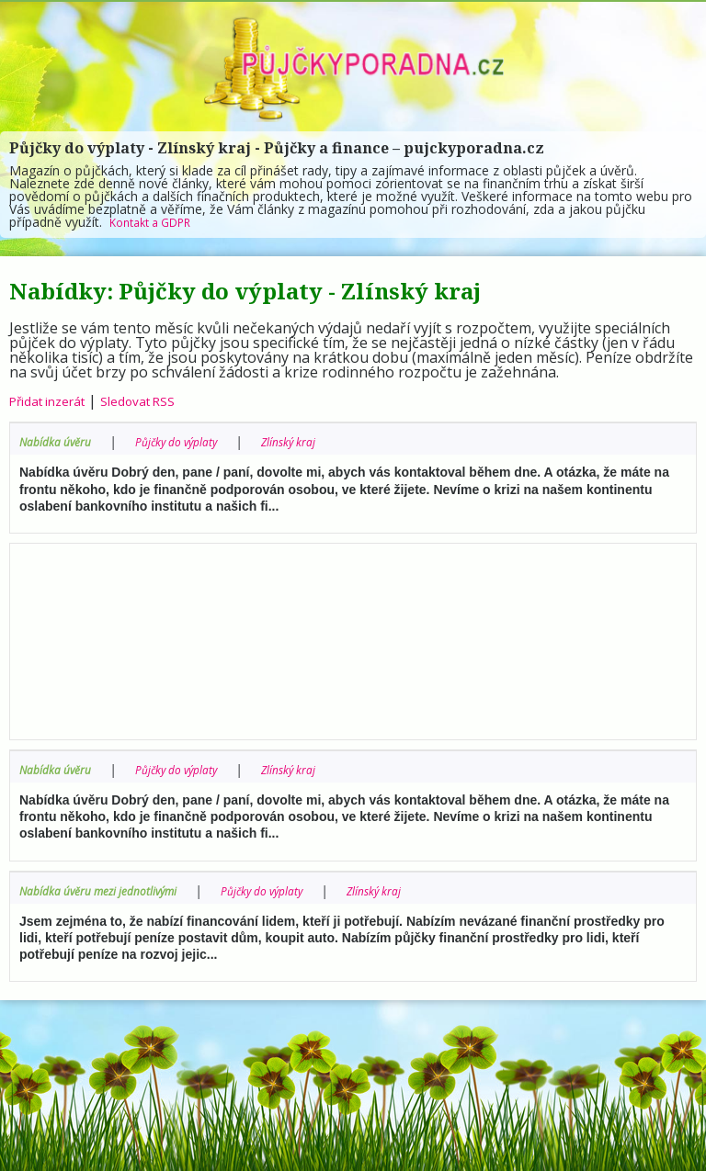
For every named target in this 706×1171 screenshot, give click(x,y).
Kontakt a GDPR (158, 222)
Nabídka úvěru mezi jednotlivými (113, 889)
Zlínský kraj (322, 441)
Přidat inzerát (56, 400)
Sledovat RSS (163, 400)
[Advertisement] (353, 637)
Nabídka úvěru (61, 441)
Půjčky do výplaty (196, 441)
